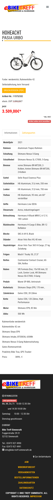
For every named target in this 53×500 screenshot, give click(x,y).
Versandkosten (26, 472)
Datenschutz (26, 488)
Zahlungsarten (28, 133)
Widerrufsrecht (26, 467)
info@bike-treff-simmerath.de (18, 450)
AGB (27, 462)
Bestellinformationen (26, 477)
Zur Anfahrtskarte (42, 456)
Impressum (36, 496)
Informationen (10, 133)
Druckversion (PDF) (14, 90)
